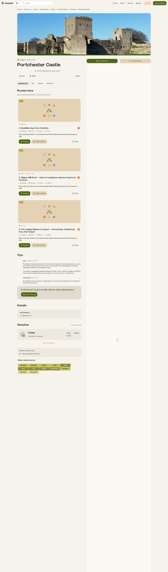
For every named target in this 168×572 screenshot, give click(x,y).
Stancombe (26, 278)
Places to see (27, 9)
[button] (115, 3)
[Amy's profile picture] (19, 261)
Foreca (79, 325)
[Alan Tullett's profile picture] (23, 70)
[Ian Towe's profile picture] (19, 70)
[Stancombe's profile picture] (19, 279)
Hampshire (73, 9)
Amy (24, 261)
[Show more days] (49, 343)
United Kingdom (44, 9)
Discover (19, 9)
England (53, 9)
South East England (63, 9)
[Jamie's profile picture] (27, 70)
